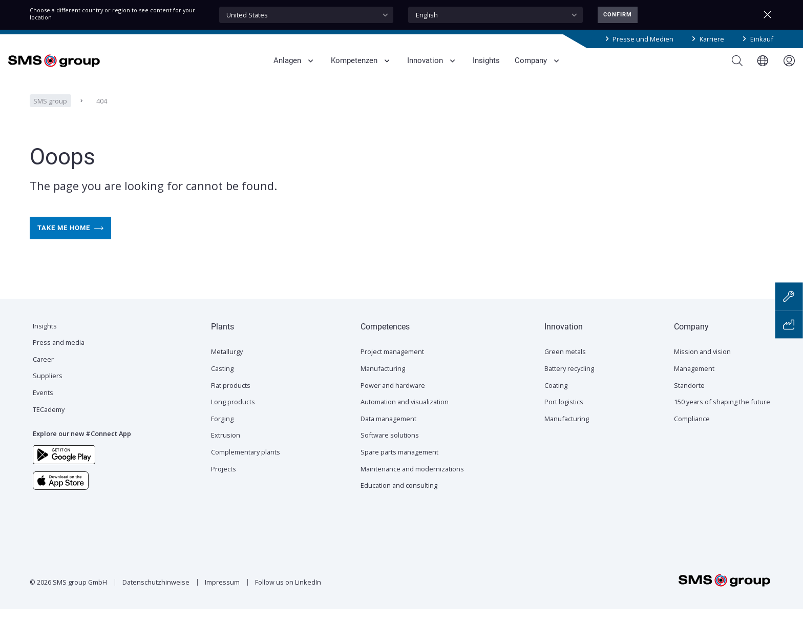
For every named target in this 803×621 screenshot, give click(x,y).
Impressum (222, 593)
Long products (233, 413)
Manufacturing (383, 380)
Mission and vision (702, 363)
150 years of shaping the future (722, 413)
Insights (45, 337)
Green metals (565, 363)
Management (694, 380)
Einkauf (761, 39)
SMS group (50, 112)
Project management (392, 363)
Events (43, 404)
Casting (222, 380)
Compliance (692, 430)
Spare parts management (399, 463)
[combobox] (306, 15)
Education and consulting (399, 497)
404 (101, 112)
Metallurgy (227, 363)
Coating (555, 397)
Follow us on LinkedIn (288, 593)
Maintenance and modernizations (412, 480)
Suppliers (47, 387)
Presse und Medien (642, 39)
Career (43, 371)
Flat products (230, 397)
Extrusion (225, 446)
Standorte (689, 397)
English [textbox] (427, 14)
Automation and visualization (405, 413)
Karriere (712, 39)
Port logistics (563, 413)
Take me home (70, 239)
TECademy (49, 421)
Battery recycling (569, 380)
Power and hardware (393, 397)
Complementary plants (245, 463)
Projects (223, 480)
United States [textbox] (247, 14)
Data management (388, 430)
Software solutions (390, 446)
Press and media (58, 354)
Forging (222, 430)
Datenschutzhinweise (155, 593)
